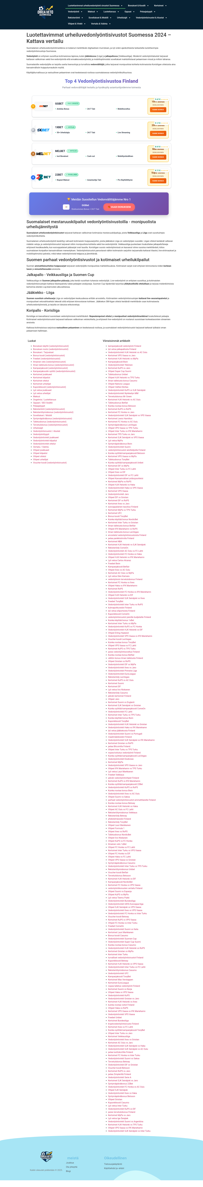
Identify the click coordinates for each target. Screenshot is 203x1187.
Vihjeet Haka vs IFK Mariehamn (122, 592)
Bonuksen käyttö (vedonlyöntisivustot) (51, 353)
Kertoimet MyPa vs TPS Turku (122, 517)
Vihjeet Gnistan (115, 1106)
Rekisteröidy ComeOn (118, 554)
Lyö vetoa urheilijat (42, 400)
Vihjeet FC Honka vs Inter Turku (122, 930)
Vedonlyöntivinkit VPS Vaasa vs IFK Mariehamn (130, 643)
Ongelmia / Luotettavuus (44, 406)
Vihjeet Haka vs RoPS (118, 1015)
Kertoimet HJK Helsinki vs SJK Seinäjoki (127, 551)
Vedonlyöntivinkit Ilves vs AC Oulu (124, 800)
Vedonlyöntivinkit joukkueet (46, 444)
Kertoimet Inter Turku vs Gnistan (123, 529)
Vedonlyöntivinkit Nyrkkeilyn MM (123, 400)
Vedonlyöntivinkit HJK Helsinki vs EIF (125, 636)
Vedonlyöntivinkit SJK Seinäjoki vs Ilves (126, 605)
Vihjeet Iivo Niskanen (118, 844)
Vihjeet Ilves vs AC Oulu (119, 576)
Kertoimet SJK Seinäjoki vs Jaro (123, 1087)
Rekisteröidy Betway (117, 822)
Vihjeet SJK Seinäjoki (118, 1097)
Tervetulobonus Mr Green (120, 403)
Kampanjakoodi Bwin (118, 368)
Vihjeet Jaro (113, 706)
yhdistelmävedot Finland (119, 825)
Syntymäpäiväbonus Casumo (121, 870)
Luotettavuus (111, 11)
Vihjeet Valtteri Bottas (118, 394)
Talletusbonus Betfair (118, 409)
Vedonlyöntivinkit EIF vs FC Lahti (123, 482)
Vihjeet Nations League (119, 390)
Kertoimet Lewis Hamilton (120, 425)
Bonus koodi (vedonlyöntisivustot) (49, 362)
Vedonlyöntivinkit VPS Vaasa (121, 1021)
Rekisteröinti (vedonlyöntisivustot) (49, 416)
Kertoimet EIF (114, 693)
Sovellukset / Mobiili (42, 422)
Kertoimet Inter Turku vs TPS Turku (124, 721)
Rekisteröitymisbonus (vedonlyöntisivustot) (53, 419)
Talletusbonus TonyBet (118, 466)
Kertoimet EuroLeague (118, 989)
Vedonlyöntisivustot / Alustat (46, 438)
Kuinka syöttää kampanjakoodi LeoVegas (127, 762)
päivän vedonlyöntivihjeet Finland (123, 784)
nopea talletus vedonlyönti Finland (124, 993)
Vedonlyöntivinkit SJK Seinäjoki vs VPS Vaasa (129, 422)
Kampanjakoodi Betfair (118, 573)
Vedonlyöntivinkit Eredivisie (121, 766)
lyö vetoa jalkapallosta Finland (122, 356)
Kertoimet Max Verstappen (120, 986)
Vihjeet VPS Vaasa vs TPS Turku (123, 435)
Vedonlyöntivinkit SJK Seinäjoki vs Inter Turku (129, 1138)
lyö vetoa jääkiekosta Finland (121, 737)
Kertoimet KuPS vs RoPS (119, 416)
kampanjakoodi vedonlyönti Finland (124, 353)
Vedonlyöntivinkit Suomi (119, 453)
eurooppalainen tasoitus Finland (123, 513)
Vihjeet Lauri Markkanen (119, 832)
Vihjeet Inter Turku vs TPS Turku (123, 756)
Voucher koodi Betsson (119, 1075)
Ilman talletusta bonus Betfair (122, 532)
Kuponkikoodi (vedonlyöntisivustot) (49, 394)
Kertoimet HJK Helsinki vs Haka (123, 813)
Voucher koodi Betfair (118, 879)
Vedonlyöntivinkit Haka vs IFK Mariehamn (127, 734)
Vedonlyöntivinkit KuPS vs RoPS (123, 794)
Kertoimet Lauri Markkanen (121, 939)
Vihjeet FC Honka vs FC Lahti (121, 854)
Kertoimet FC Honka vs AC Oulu (123, 428)
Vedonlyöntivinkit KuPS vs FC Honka (125, 633)
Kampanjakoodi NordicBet (120, 889)
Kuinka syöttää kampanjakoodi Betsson (126, 460)
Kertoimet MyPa (115, 769)
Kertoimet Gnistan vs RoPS (120, 750)
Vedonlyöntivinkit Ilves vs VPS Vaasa (125, 917)
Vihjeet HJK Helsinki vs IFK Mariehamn (126, 564)
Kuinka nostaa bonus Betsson (122, 413)
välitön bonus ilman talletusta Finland (125, 665)
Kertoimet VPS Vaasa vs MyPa (122, 463)
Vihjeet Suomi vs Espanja (120, 898)
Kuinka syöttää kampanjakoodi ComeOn (127, 715)
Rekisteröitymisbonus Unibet (121, 876)
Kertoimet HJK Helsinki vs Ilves (122, 1008)
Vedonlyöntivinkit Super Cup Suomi (124, 948)
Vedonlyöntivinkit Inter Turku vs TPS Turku (127, 873)
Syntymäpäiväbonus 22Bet (120, 1090)
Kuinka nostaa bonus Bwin (120, 797)
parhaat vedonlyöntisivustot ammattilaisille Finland (132, 807)
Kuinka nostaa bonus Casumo (122, 952)
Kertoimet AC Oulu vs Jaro (120, 1049)
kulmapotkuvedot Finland (120, 614)
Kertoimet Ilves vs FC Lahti (120, 1034)
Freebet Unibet (115, 1024)
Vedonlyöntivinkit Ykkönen (120, 372)
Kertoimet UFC (115, 520)
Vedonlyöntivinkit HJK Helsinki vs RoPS (126, 955)
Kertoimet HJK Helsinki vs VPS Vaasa (125, 970)
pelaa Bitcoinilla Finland (119, 753)
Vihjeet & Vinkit (77, 23)
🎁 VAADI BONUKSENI (119, 214)
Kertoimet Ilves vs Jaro (118, 510)
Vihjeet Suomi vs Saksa (119, 803)
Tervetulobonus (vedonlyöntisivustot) (50, 431)
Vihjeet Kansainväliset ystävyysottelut (125, 485)
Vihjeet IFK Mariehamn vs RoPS (122, 535)
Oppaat (130, 11)
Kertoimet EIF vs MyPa (118, 472)
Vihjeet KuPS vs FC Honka (120, 848)
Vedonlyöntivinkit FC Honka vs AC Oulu (126, 1093)
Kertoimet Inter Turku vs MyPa (122, 630)
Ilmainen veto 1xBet (117, 851)
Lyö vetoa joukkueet (42, 397)
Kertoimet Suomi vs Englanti (121, 709)
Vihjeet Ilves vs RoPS (118, 838)
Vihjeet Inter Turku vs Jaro (120, 1040)
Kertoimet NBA (115, 548)
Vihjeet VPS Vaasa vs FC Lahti (122, 652)
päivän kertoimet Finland (119, 703)
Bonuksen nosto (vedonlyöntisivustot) (50, 356)
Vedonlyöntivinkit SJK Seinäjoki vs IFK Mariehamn (131, 747)
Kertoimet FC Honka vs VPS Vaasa (124, 892)
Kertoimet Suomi (116, 690)
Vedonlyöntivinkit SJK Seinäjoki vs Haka (126, 1052)
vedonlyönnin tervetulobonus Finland (125, 586)
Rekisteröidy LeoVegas (118, 684)
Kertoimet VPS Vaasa (118, 498)
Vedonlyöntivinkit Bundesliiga (122, 907)
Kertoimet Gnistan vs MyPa (121, 958)
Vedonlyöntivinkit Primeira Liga (122, 677)
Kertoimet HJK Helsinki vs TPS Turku (125, 1131)
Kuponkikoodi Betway (118, 967)
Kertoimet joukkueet (42, 381)
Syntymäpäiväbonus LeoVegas (122, 431)
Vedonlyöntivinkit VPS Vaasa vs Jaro (125, 772)
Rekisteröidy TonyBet (118, 829)
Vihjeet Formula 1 (116, 835)
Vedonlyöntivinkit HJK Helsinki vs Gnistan (127, 731)
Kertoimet (160, 5)
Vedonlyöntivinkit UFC (118, 980)
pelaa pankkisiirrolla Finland (121, 545)
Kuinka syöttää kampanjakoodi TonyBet (126, 1037)
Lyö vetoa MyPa (115, 447)
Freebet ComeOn (116, 933)
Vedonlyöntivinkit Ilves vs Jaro (122, 674)
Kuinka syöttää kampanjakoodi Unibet (125, 469)
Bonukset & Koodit (138, 5)
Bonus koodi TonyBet (118, 523)
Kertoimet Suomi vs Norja (120, 996)
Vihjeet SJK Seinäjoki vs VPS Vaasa (124, 914)
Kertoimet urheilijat (42, 390)
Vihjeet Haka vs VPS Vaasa (120, 999)
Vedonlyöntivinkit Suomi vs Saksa (123, 1065)
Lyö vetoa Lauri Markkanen (120, 778)
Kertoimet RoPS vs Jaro (119, 1078)
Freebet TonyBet (115, 608)
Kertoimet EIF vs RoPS (118, 507)
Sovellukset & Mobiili (100, 17)
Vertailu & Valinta (101, 23)
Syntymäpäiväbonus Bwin (120, 450)
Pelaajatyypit (148, 11)
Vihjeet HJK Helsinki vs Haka (121, 491)
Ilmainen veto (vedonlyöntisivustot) (49, 368)
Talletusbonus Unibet (118, 381)
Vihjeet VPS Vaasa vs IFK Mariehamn (125, 1134)
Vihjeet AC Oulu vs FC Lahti (121, 816)
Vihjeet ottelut (39, 463)
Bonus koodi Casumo (118, 942)
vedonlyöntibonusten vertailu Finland (125, 895)
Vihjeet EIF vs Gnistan (118, 504)
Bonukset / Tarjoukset (43, 359)
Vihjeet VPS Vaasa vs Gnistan (122, 866)
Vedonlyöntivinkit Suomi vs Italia (123, 936)
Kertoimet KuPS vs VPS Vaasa (122, 926)
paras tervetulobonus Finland (121, 1119)
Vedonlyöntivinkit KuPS (119, 1002)
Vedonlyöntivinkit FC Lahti (120, 718)
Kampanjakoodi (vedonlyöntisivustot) (50, 375)
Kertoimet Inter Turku (118, 961)
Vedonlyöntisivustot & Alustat (151, 17)
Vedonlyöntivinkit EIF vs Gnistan (123, 1071)
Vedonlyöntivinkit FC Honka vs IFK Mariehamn (129, 599)
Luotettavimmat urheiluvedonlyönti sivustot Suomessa (95, 5)
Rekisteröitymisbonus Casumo (122, 977)
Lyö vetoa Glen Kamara (119, 583)
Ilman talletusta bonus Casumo (122, 387)
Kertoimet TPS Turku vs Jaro (121, 441)
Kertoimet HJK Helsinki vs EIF (122, 885)
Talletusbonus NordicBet (119, 841)
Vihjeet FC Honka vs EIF (119, 860)
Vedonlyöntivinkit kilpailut (45, 447)
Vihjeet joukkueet (41, 457)
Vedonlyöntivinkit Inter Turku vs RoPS (125, 611)
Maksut (93, 11)
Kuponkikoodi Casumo (118, 1109)
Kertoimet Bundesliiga (118, 1027)
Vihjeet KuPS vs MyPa (118, 901)
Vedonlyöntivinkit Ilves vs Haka (122, 1100)
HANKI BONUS (157, 111)
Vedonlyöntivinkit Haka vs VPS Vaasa (125, 494)
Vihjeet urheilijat (40, 466)
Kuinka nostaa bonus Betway (121, 810)
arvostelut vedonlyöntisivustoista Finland (127, 542)
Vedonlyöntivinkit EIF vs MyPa (122, 671)
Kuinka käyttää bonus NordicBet (123, 526)
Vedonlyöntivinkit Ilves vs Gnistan (123, 1046)
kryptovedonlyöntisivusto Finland (123, 1030)
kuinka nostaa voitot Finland (121, 1011)
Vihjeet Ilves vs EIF (117, 479)
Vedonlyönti (75, 11)
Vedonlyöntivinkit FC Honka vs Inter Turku (127, 920)
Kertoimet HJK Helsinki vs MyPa (123, 365)
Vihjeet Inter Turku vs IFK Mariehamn (125, 438)
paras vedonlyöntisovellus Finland (124, 658)
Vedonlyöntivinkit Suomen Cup (122, 945)
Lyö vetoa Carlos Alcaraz (119, 567)
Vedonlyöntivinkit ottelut (44, 450)
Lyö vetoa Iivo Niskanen (119, 696)
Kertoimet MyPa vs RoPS (119, 488)
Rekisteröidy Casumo (118, 699)
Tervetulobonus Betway (119, 1068)
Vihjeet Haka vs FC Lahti (119, 863)
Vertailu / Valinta (41, 453)
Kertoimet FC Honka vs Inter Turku (124, 1062)
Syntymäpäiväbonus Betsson (121, 1103)
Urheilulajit (124, 17)
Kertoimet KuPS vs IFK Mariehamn (124, 788)
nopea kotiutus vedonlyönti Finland (124, 759)
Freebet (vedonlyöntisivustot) (46, 365)
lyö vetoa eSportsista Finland (121, 617)
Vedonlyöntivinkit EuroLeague (122, 680)
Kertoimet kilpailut (41, 384)
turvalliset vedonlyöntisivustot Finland (125, 964)
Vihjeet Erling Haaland (118, 639)
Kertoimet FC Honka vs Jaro (121, 419)
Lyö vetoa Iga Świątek (118, 1125)
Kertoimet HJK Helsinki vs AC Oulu (124, 406)
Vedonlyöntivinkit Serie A (119, 1084)
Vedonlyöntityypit (41, 441)
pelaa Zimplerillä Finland (119, 1081)
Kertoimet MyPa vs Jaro (119, 1122)
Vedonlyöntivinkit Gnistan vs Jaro (123, 1005)
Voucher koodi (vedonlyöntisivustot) (50, 469)
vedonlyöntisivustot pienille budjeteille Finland (129, 624)
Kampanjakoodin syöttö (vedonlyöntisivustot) (54, 378)
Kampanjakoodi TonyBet (119, 983)
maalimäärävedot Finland (120, 744)
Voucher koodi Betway (118, 923)
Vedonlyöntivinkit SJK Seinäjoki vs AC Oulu (128, 1056)
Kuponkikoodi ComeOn (119, 621)
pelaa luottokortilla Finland (120, 1059)
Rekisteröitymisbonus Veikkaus (122, 819)
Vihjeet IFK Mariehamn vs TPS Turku (125, 775)
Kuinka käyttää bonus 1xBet (121, 627)
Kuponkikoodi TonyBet (118, 728)
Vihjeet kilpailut (40, 460)
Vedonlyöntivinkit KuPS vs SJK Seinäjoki (127, 397)
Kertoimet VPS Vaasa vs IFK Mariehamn (127, 1018)
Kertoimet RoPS (115, 595)
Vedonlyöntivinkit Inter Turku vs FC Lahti (127, 974)
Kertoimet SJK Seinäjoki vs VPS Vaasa (126, 444)
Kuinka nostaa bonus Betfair (121, 662)
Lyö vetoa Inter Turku (117, 1112)
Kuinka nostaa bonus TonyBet (122, 649)
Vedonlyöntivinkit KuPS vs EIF (122, 1115)
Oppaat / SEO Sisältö (43, 409)
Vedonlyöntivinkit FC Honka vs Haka (125, 561)
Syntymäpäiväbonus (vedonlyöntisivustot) (52, 425)
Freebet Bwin (114, 570)
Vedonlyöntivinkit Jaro (118, 501)
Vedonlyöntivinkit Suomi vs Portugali (125, 740)
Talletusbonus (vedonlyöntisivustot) (49, 428)
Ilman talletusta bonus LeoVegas (123, 539)
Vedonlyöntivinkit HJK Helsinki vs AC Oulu (127, 359)
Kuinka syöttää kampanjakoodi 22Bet (125, 791)
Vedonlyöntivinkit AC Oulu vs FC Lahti (125, 558)
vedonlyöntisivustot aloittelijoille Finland (126, 457)
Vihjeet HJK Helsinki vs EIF (120, 602)
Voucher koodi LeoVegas (119, 646)
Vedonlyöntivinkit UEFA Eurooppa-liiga (126, 911)
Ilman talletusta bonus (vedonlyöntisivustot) (53, 372)
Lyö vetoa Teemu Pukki (118, 904)
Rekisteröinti (75, 17)
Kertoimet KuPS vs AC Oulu (121, 687)
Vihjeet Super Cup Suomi (119, 378)
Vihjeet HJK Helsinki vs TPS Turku (124, 384)
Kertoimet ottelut (41, 387)
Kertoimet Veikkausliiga (119, 1043)
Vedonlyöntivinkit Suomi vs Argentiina (125, 1128)
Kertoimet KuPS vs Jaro (119, 375)
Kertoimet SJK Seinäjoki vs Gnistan (124, 712)
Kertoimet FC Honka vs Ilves (121, 589)
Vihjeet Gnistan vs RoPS (119, 668)
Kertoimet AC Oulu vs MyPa (121, 580)
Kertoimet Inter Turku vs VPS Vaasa (124, 857)
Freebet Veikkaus (116, 781)
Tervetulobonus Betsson (119, 882)
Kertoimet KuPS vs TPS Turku (122, 655)
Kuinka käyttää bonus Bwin (120, 725)
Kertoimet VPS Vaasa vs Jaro (122, 362)
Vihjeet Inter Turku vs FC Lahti (122, 476)
